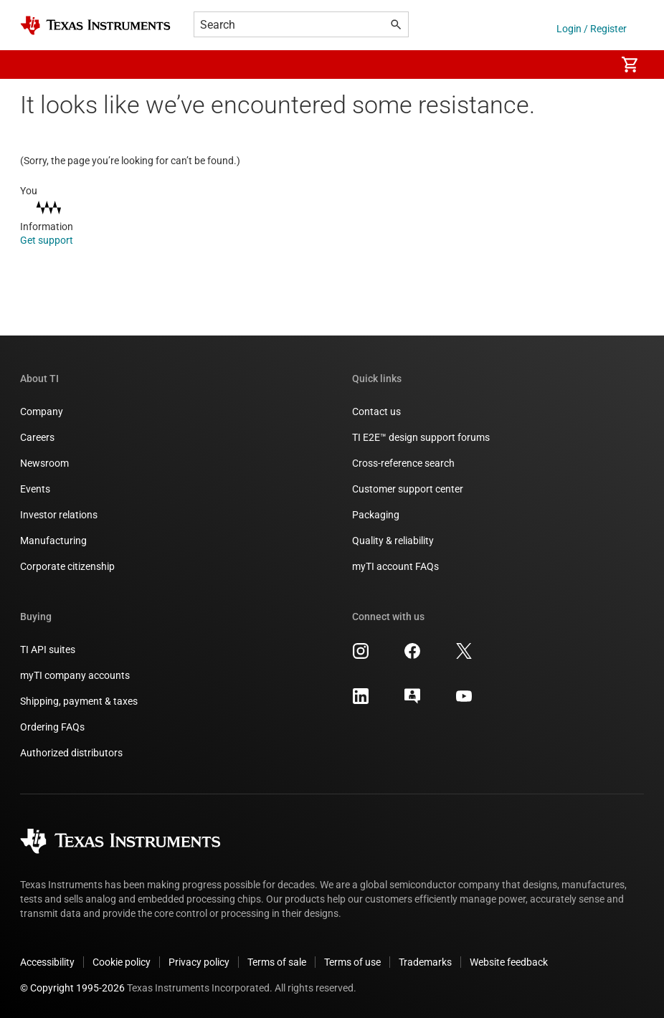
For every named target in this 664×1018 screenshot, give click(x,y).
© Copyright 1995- (72, 988)
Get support (56, 240)
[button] (34, 64)
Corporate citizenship (67, 566)
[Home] (95, 25)
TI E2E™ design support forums (421, 437)
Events (35, 489)
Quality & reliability (393, 540)
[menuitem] (589, 64)
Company (41, 411)
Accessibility (47, 962)
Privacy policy (199, 962)
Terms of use (352, 962)
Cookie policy (122, 962)
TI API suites (47, 649)
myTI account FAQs (395, 566)
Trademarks (425, 962)
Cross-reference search (403, 463)
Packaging (375, 514)
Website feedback (509, 962)
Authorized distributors (71, 752)
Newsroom (44, 463)
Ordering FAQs (52, 727)
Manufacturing (53, 540)
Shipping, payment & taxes (79, 701)
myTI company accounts (75, 675)
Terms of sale (276, 962)
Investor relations (59, 514)
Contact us (376, 411)
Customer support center (407, 489)
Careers (37, 437)
